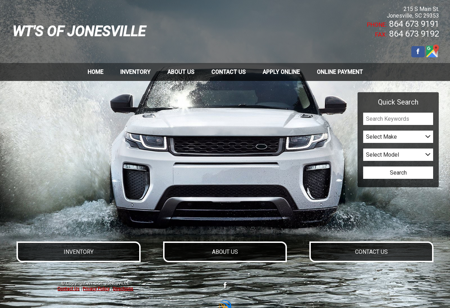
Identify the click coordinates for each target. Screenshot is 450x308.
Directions (123, 288)
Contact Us (68, 288)
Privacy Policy (96, 288)
